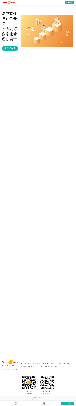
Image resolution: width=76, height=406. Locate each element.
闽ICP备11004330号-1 (38, 397)
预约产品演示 (10, 48)
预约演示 (69, 2)
